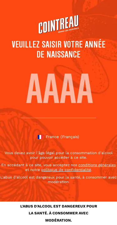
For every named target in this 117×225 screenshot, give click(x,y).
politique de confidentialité (66, 170)
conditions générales (97, 165)
